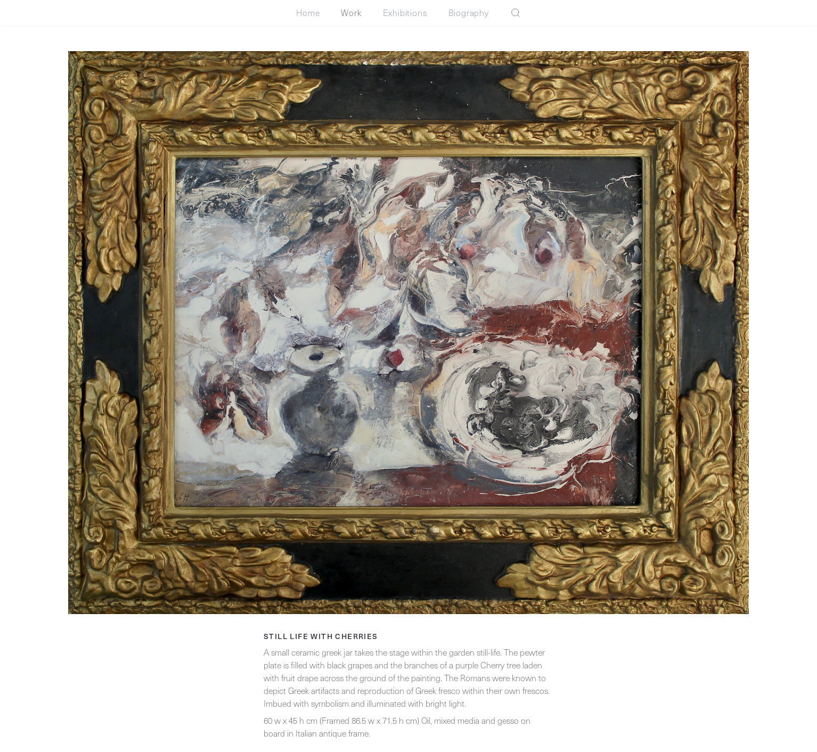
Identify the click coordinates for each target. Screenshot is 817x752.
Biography (468, 12)
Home (308, 12)
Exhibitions (405, 12)
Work (351, 12)
